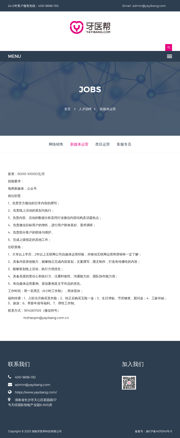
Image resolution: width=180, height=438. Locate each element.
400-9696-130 (22, 377)
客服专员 (124, 144)
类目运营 (102, 144)
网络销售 (56, 144)
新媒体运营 (108, 109)
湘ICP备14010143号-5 (159, 431)
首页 (67, 109)
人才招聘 (85, 109)
